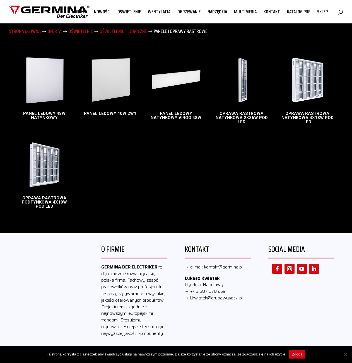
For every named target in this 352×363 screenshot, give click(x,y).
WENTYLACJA (159, 12)
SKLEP (322, 12)
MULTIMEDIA (245, 12)
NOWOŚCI (102, 12)
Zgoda (297, 354)
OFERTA (80, 12)
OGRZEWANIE (189, 12)
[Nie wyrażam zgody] (345, 354)
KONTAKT (272, 12)
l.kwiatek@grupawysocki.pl (216, 297)
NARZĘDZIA (217, 12)
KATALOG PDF (298, 12)
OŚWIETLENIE (129, 12)
